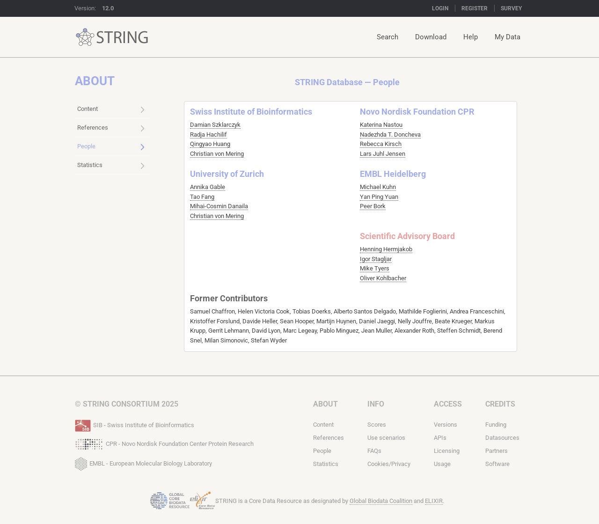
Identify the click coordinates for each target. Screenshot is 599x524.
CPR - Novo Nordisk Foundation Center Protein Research (164, 443)
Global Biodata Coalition (381, 500)
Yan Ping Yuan (379, 196)
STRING (85, 37)
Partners (496, 450)
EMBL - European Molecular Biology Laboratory (143, 461)
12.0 (108, 8)
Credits (500, 404)
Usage (442, 463)
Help (470, 37)
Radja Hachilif (208, 134)
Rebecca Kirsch (381, 143)
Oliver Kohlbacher (383, 278)
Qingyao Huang (210, 143)
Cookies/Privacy (388, 463)
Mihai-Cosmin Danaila (219, 206)
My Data (507, 37)
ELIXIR (434, 500)
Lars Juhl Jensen (382, 153)
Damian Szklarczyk (215, 124)
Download (430, 37)
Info (375, 404)
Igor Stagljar (376, 258)
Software (497, 463)
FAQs (374, 450)
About (325, 404)
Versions (445, 424)
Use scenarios (386, 437)
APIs (440, 437)
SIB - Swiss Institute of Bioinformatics (134, 424)
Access (448, 404)
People (111, 147)
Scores (376, 424)
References (111, 128)
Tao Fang (202, 196)
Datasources (502, 437)
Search (387, 37)
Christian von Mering (217, 153)
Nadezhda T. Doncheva (390, 134)
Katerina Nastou (381, 124)
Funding (495, 424)
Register (474, 8)
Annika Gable (207, 186)
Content (111, 109)
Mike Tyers (374, 268)
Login (440, 8)
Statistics (111, 165)
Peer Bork (373, 206)
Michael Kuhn (378, 186)
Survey (511, 8)
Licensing (447, 450)
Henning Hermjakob (386, 249)
